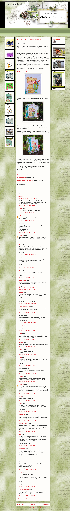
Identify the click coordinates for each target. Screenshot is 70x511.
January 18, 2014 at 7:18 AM (27, 330)
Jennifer (21, 257)
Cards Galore (20, 174)
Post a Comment (22, 498)
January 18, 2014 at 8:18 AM (27, 346)
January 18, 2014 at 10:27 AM (27, 373)
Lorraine (21, 349)
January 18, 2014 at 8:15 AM (27, 339)
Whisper (21, 292)
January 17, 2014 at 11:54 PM (27, 289)
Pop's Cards (22, 215)
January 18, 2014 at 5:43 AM (27, 322)
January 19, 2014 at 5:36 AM (27, 411)
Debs (20, 357)
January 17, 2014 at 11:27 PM (27, 277)
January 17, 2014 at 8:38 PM (27, 205)
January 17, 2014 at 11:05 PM (27, 254)
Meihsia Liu (22, 414)
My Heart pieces (21, 177)
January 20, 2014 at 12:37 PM (27, 469)
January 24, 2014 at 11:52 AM (27, 495)
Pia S (20, 333)
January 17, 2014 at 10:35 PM (27, 232)
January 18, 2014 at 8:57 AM (27, 365)
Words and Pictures (24, 306)
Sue (20, 223)
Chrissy (58, 39)
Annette (21, 342)
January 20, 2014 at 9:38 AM (27, 459)
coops (20, 403)
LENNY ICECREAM (22, 71)
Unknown (21, 235)
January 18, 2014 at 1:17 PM (27, 381)
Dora (20, 396)
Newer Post (20, 504)
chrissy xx (21, 448)
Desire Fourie (22, 280)
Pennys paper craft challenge (25, 180)
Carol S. (21, 376)
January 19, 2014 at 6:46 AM (27, 420)
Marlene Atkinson (24, 489)
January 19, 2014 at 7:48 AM (27, 431)
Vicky (20, 434)
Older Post (45, 504)
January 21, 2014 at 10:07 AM (27, 486)
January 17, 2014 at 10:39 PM (27, 242)
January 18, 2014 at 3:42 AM (27, 312)
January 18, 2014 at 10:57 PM (27, 400)
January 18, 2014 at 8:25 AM (27, 354)
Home (33, 504)
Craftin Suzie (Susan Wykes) (27, 199)
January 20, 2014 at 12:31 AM (27, 445)
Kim (20, 270)
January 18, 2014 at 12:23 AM (27, 303)
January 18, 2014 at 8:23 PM (27, 393)
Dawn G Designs (23, 423)
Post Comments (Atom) (36, 507)
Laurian (21, 472)
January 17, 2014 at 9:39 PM (27, 220)
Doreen (21, 208)
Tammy (21, 325)
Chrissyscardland (13, 4)
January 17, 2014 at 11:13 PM (27, 267)
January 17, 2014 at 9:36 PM (27, 212)
